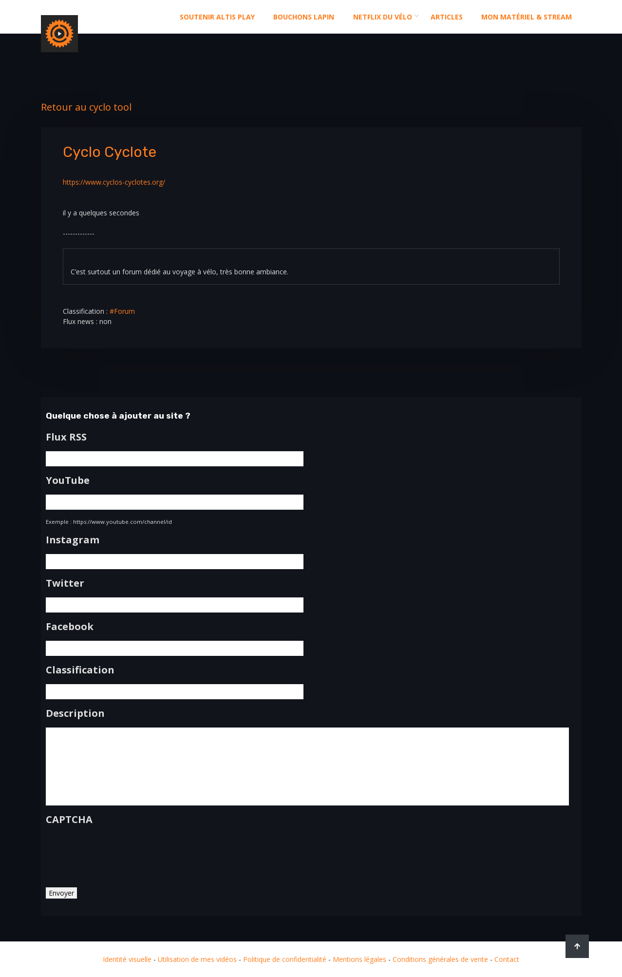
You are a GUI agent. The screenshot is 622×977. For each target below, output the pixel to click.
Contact (506, 959)
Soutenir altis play (217, 16)
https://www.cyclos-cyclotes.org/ (114, 182)
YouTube (68, 480)
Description (75, 713)
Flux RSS (66, 437)
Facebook (70, 626)
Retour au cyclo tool (86, 107)
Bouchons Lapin (303, 16)
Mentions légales (359, 959)
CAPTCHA (69, 819)
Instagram (72, 540)
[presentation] (120, 853)
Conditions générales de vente (440, 959)
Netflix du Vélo (382, 16)
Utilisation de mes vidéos (197, 959)
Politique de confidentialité (284, 959)
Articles (447, 16)
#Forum (122, 311)
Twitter (65, 583)
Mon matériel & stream (526, 16)
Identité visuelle (127, 959)
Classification (80, 670)
